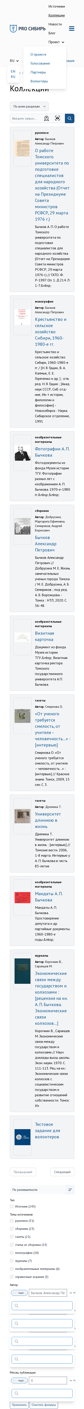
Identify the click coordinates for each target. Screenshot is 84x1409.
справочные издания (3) (31, 1277)
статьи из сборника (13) (31, 1245)
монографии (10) (27, 1253)
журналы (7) (23, 1261)
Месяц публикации (23, 1372)
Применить (19, 1405)
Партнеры (38, 72)
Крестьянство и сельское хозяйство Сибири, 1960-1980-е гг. (51, 331)
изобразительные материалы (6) (37, 1269)
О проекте (38, 54)
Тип (12, 1200)
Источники (56, 6)
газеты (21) (22, 1237)
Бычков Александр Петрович (45, 544)
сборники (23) (24, 1229)
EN (13, 71)
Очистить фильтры (44, 1405)
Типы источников (21, 1214)
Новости (55, 24)
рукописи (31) (24, 1221)
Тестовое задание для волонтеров (47, 1130)
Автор (14, 1285)
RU (13, 76)
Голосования (40, 63)
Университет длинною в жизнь (48, 820)
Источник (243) (25, 1206)
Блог (51, 33)
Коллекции (56, 15)
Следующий (62, 1172)
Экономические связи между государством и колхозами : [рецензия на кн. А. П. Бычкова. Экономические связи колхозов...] (51, 998)
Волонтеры (39, 81)
